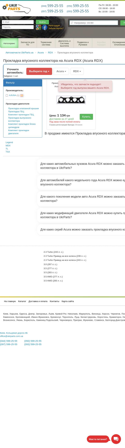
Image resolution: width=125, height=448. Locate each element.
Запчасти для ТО (27, 43)
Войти (42, 22)
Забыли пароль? (56, 28)
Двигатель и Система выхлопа (64, 43)
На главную (10, 301)
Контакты (54, 301)
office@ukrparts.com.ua (11, 336)
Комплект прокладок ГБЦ (21, 114)
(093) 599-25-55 (32, 344)
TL (7, 148)
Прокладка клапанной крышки (23, 108)
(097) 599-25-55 (8, 344)
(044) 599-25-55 (8, 341)
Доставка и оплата (38, 301)
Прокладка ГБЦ (16, 111)
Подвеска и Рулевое (83, 43)
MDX (8, 145)
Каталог (22, 301)
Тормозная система (46, 43)
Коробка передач (101, 43)
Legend (9, 142)
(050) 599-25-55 (32, 341)
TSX (8, 152)
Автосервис (9, 43)
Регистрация (54, 25)
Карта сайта (68, 301)
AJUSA (12, 95)
